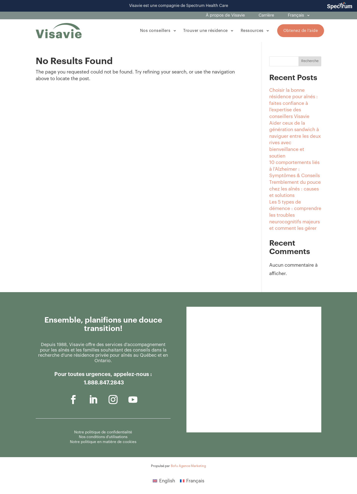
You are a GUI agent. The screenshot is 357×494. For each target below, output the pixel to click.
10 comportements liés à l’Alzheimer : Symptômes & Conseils (294, 169)
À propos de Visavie (225, 15)
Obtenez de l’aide (300, 31)
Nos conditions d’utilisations (103, 437)
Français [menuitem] (195, 480)
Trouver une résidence (205, 31)
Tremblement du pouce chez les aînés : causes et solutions (295, 189)
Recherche (310, 61)
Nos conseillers (155, 31)
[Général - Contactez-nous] (253, 368)
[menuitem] (298, 16)
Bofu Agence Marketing (188, 466)
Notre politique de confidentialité (103, 432)
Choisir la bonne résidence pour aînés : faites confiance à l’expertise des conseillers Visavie (293, 103)
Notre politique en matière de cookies (103, 442)
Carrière (266, 15)
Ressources (252, 31)
